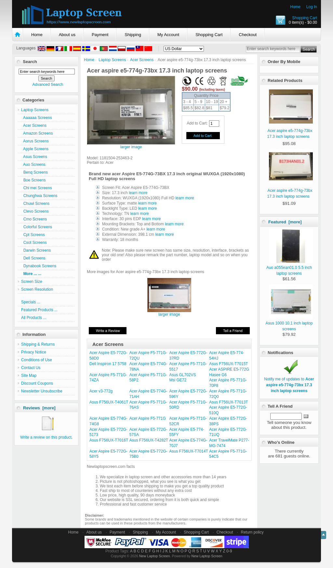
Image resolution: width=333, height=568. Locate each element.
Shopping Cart (304, 18)
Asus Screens (34, 156)
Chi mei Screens (36, 188)
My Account (168, 34)
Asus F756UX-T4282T (148, 440)
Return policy (252, 532)
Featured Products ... (39, 310)
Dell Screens (33, 258)
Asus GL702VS (182, 375)
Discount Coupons (37, 383)
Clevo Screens (35, 211)
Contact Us (30, 367)
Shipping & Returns (38, 344)
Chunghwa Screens (39, 195)
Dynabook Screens (38, 266)
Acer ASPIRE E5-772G (229, 369)
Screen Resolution (37, 289)
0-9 (229, 551)
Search (30, 61)
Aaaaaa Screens (36, 117)
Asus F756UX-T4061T (108, 402)
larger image (169, 313)
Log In (311, 7)
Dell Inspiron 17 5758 (107, 364)
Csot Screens (34, 242)
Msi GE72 (178, 380)
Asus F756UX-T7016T (108, 440)
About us (67, 34)
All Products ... (33, 317)
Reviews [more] (39, 407)
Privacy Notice (33, 352)
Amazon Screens (37, 133)
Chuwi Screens (35, 203)
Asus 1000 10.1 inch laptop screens (289, 323)
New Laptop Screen (154, 556)
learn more (138, 193)
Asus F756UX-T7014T (188, 451)
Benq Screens (34, 172)
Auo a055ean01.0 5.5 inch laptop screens (289, 267)
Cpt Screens (33, 234)
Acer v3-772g (101, 391)
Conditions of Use (36, 360)
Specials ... (30, 302)
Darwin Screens (36, 250)
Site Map (28, 375)
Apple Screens (34, 149)
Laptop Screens (112, 60)
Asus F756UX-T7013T (228, 402)
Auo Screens (33, 164)
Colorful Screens (36, 227)
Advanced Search (47, 84)
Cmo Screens (34, 219)
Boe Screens (33, 180)
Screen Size (31, 281)
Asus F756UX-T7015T (228, 364)
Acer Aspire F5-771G (147, 418)
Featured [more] (285, 221)
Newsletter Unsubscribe (41, 391)
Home (295, 7)
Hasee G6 (218, 375)
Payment (100, 34)
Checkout (248, 34)
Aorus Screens (35, 141)
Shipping (133, 34)
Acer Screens (141, 60)
